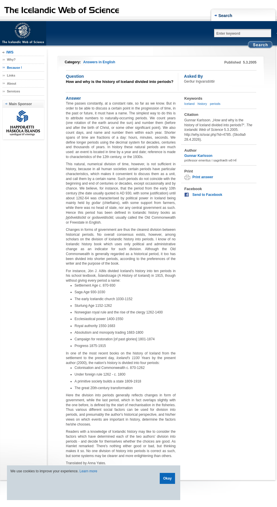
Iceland (189, 103)
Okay (167, 478)
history (202, 103)
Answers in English (99, 62)
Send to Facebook (207, 195)
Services (13, 91)
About (11, 83)
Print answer (202, 177)
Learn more (88, 471)
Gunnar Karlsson (198, 156)
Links (11, 75)
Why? (11, 59)
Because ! (14, 67)
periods (215, 103)
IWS (10, 52)
